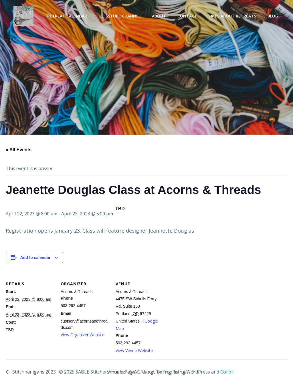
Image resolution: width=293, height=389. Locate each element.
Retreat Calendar (67, 16)
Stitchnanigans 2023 (33, 372)
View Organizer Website (82, 334)
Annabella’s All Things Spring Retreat (148, 372)
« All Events (18, 149)
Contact (187, 16)
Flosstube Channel (119, 16)
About (159, 16)
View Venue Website (134, 350)
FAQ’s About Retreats (232, 16)
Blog (273, 16)
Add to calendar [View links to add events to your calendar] (35, 257)
